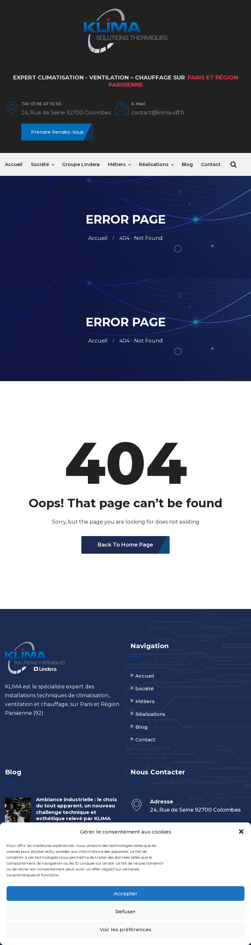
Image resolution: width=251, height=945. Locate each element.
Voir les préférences (125, 929)
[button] (241, 831)
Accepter (126, 893)
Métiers (117, 164)
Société (40, 164)
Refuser (125, 911)
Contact (211, 164)
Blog (187, 164)
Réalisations (154, 164)
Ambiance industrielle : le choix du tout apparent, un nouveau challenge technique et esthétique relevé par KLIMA (76, 809)
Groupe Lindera (81, 164)
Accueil (14, 164)
